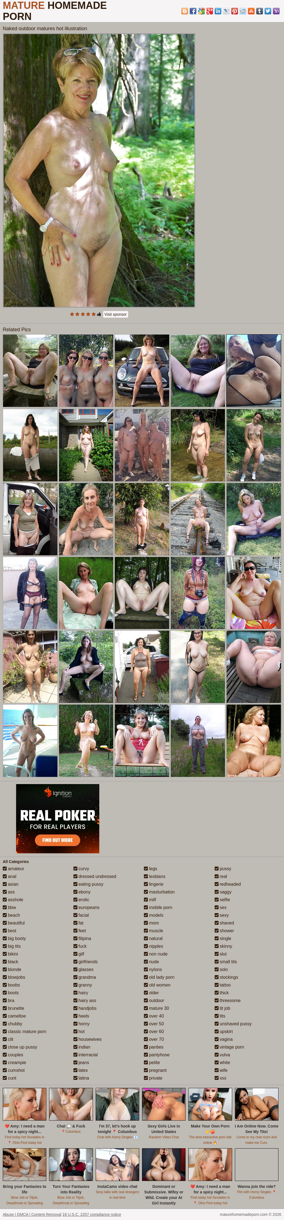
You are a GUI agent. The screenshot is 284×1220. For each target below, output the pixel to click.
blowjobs (14, 977)
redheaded (228, 884)
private (153, 1078)
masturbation (159, 892)
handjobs (85, 1008)
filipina (82, 938)
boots (11, 992)
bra (8, 1000)
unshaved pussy (233, 1023)
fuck (80, 946)
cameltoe (14, 1016)
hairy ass (84, 1000)
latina (81, 1078)
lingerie (153, 884)
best (9, 930)
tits (220, 1016)
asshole (13, 899)
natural (153, 938)
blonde (12, 969)
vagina (224, 1039)
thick (222, 992)
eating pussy (88, 884)
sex (221, 907)
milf (150, 899)
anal (9, 876)
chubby (12, 1023)
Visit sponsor (116, 314)
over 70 (154, 1039)
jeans (81, 1062)
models (153, 915)
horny (81, 1023)
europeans (86, 907)
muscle (153, 930)
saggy (223, 892)
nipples (153, 946)
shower (224, 930)
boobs (11, 985)
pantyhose (156, 1054)
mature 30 (156, 1008)
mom (151, 923)
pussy (223, 868)
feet (79, 930)
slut (221, 954)
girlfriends (85, 961)
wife (221, 1070)
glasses (83, 969)
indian (81, 1047)
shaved (224, 923)
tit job (222, 1008)
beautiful (14, 923)
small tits (226, 961)
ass (9, 892)
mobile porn (158, 907)
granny (82, 985)
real (221, 876)
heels (81, 1016)
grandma (84, 977)
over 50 (154, 1023)
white (222, 1062)
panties (153, 1047)
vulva (222, 1054)
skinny (223, 946)
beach (11, 915)
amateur (13, 868)
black (10, 961)
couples (13, 1054)
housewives (87, 1039)
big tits (12, 946)
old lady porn (159, 977)
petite (152, 1062)
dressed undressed (94, 876)
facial (81, 915)
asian (11, 884)
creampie (14, 1062)
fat (78, 923)
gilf (78, 954)
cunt (9, 1078)
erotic (81, 899)
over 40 (154, 1016)
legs (150, 868)
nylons (153, 969)
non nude (156, 954)
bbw (9, 907)
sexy (222, 915)
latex (80, 1070)
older (151, 992)
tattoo (223, 985)
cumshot (14, 1070)
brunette (13, 1008)
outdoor (154, 1000)
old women (157, 985)
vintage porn (229, 1047)
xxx (220, 1078)
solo (221, 969)
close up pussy (20, 1047)
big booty (14, 938)
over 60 (154, 1031)
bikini (10, 954)
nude (151, 961)
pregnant (155, 1070)
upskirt (224, 1031)
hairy (80, 992)
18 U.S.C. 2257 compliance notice (91, 1214)
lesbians (154, 876)
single (223, 938)
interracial (85, 1054)
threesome (228, 1000)
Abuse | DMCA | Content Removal (32, 1214)
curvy (81, 868)
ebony (82, 892)
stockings (226, 977)
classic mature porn (24, 1031)
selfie (222, 899)
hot (79, 1031)
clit (8, 1039)
